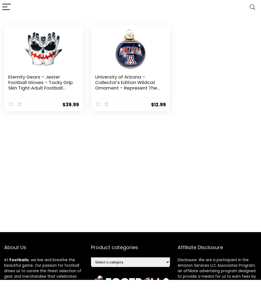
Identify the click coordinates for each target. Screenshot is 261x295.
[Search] (252, 7)
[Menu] (6, 7)
